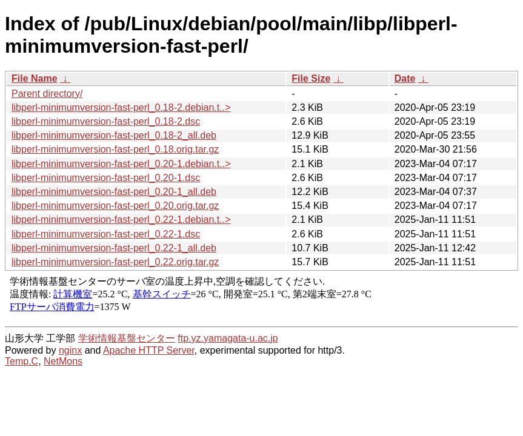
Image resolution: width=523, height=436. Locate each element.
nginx (70, 350)
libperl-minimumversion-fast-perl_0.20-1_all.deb (114, 192)
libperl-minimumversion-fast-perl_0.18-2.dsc (106, 121)
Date (405, 78)
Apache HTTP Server (149, 350)
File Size (310, 78)
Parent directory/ (47, 93)
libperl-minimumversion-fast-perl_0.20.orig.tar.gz (115, 205)
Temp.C (21, 361)
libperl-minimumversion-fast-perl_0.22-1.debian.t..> (121, 219)
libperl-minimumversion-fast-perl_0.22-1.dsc (106, 234)
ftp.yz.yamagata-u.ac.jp (228, 338)
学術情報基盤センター (126, 338)
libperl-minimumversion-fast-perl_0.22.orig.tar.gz (115, 262)
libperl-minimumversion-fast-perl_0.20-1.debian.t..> (121, 164)
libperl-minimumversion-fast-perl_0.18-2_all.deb (114, 135)
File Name (35, 78)
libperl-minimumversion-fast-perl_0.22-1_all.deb (114, 248)
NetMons (63, 361)
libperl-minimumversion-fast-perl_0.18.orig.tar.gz (115, 149)
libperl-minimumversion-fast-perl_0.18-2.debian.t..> (121, 107)
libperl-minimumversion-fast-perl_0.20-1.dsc (106, 178)
